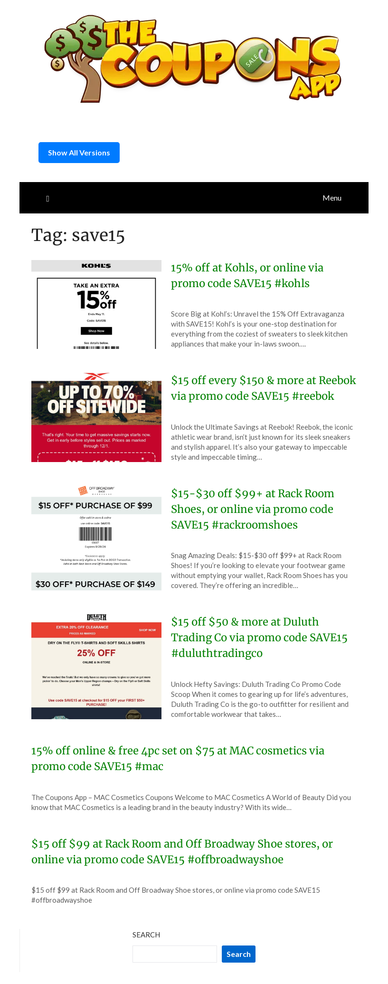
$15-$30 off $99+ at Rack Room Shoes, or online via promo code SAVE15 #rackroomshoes (252, 509)
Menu (331, 197)
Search (146, 934)
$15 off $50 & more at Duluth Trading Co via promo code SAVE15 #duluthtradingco (259, 637)
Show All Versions (79, 152)
